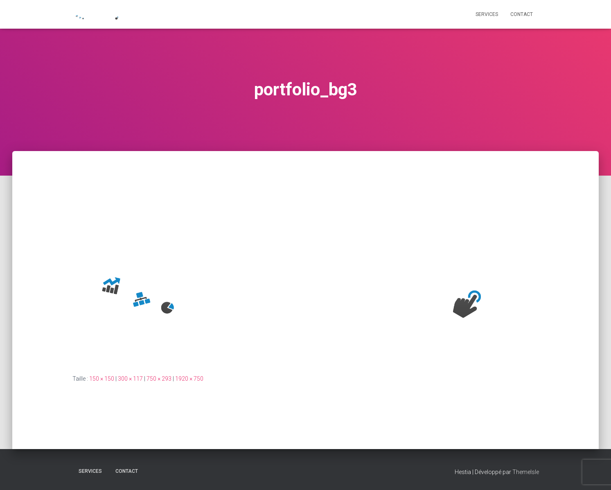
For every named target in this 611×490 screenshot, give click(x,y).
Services (487, 14)
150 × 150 (101, 378)
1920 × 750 (189, 378)
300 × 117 (130, 378)
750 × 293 (159, 378)
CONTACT (521, 14)
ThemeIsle (525, 472)
